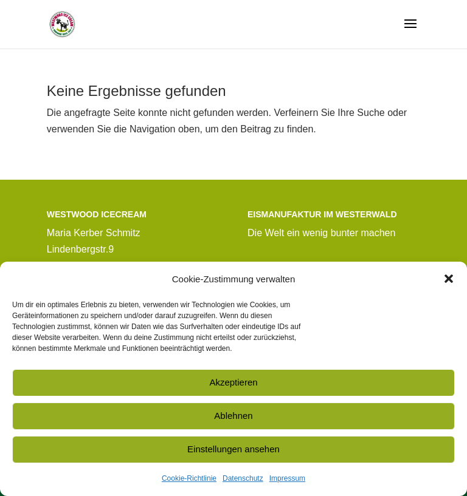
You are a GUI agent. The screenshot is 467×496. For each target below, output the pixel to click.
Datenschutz (243, 478)
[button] (449, 279)
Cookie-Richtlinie (189, 478)
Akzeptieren (233, 382)
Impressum (287, 478)
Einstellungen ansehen (233, 449)
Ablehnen (233, 415)
